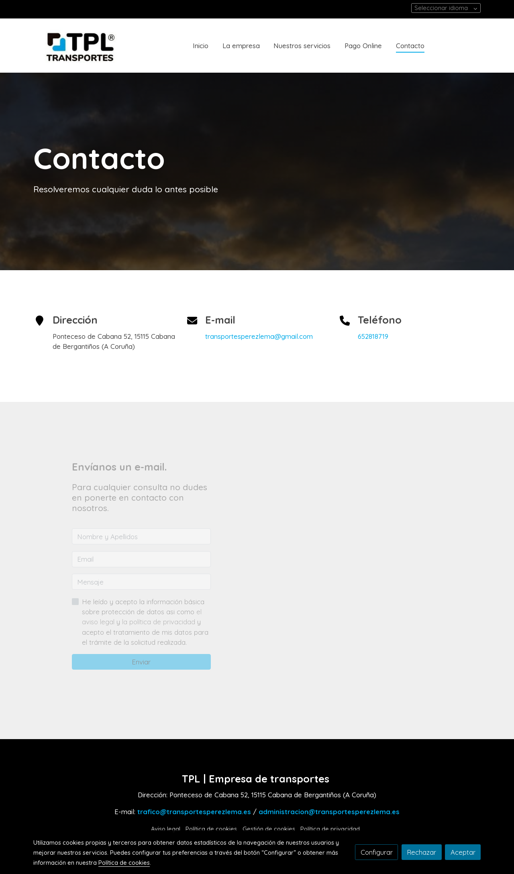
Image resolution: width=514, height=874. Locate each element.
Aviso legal (165, 829)
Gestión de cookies (269, 829)
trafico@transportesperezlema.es (194, 811)
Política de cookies (211, 829)
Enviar (141, 662)
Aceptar (463, 852)
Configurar (377, 852)
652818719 (373, 336)
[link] (85, 45)
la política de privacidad (159, 621)
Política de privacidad (330, 829)
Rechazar (421, 852)
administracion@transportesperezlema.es (329, 811)
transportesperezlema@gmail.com (259, 336)
